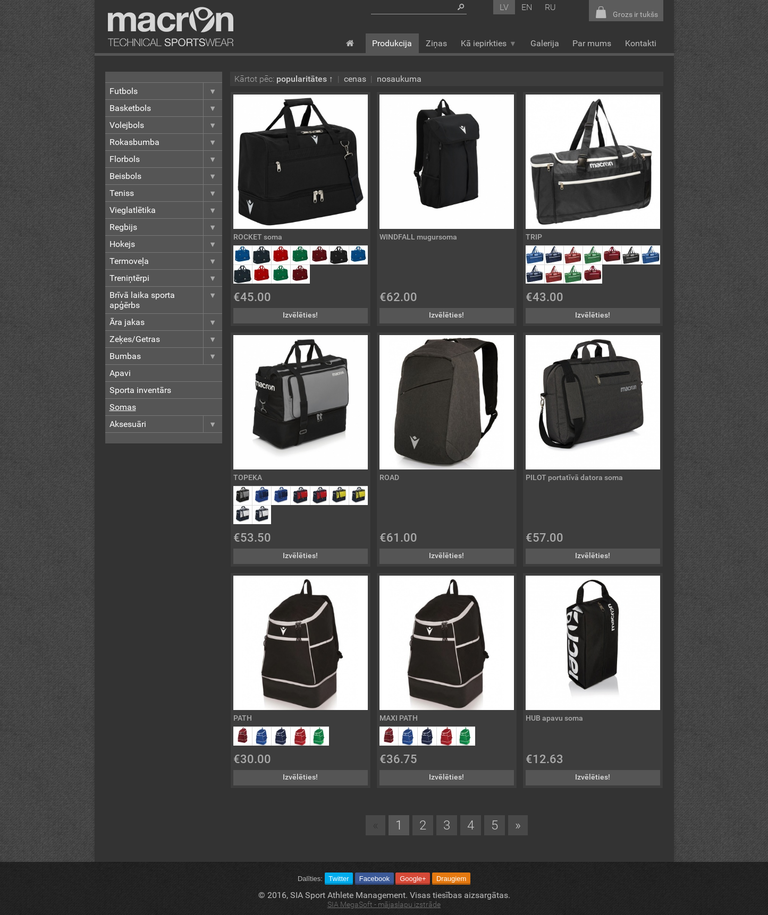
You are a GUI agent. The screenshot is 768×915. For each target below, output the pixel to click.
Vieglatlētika (165, 210)
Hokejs (165, 244)
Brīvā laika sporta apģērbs (165, 300)
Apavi (120, 373)
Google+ (413, 879)
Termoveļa (165, 261)
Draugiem (451, 879)
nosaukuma (399, 79)
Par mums (591, 43)
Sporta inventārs (140, 390)
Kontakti (640, 43)
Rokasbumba (165, 142)
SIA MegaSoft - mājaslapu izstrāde (384, 904)
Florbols (165, 159)
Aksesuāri (165, 424)
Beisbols (165, 176)
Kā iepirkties (489, 43)
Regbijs (165, 227)
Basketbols (165, 108)
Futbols (165, 91)
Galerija (544, 43)
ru (550, 7)
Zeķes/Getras (165, 339)
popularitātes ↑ (304, 79)
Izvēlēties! (300, 315)
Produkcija (392, 43)
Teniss (165, 193)
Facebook (374, 879)
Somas (122, 407)
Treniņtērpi (165, 278)
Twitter (338, 879)
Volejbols (165, 125)
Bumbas (165, 356)
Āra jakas (165, 322)
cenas (355, 79)
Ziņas (436, 43)
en (526, 7)
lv (504, 7)
